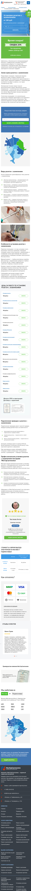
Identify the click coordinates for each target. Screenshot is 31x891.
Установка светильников (22, 831)
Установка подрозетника (8, 366)
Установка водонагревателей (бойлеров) (6, 879)
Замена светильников (21, 835)
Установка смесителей (7, 889)
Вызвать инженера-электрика (15, 123)
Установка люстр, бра (6, 837)
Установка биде (20, 886)
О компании (19, 808)
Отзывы (3, 814)
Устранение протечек (21, 872)
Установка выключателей (22, 839)
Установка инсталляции (7, 886)
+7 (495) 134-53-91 (9, 789)
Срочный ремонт (5, 844)
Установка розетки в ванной (8, 337)
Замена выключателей (22, 842)
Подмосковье (17, 694)
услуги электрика (7, 820)
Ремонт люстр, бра (21, 837)
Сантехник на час (5, 860)
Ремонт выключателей (7, 842)
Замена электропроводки (22, 825)
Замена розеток (5, 825)
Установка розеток (7, 293)
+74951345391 (20, 2)
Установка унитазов (21, 883)
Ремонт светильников (6, 835)
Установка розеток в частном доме (10, 300)
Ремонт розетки (6, 381)
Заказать (15, 30)
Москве (4, 694)
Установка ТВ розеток (7, 329)
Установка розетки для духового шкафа (11, 351)
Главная (3, 808)
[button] (30, 643)
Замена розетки (6, 388)
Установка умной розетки (8, 307)
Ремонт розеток (20, 822)
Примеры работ (20, 811)
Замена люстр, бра (6, 839)
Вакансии (18, 814)
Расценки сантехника (6, 816)
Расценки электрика (21, 816)
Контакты (3, 811)
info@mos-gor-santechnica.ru (11, 793)
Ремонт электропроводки (7, 827)
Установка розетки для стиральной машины (12, 344)
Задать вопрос (9, 760)
